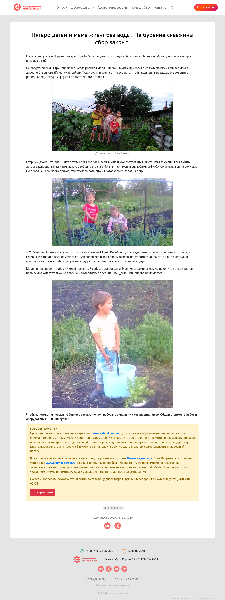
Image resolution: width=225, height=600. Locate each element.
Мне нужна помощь (96, 551)
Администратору (127, 579)
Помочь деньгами (139, 458)
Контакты (160, 8)
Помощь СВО (140, 8)
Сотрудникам (95, 579)
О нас (61, 8)
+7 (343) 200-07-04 (147, 559)
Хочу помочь (206, 7)
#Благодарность (113, 507)
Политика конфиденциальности (112, 585)
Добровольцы (81, 8)
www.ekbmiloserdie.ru (107, 433)
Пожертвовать (43, 492)
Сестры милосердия (112, 8)
